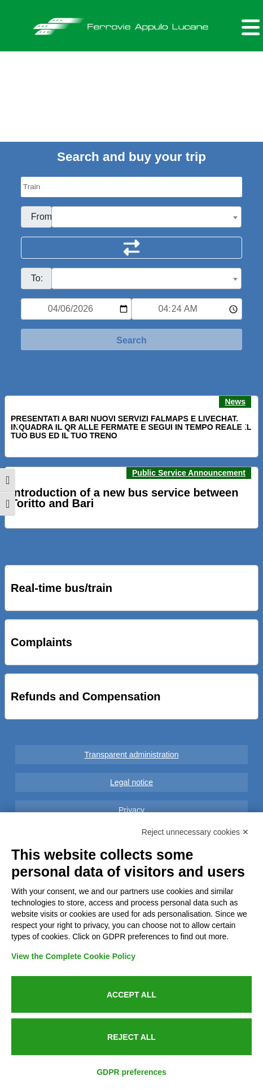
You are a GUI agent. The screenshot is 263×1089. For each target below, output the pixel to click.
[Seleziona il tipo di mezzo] (131, 187)
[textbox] (146, 217)
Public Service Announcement (189, 472)
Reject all (131, 1037)
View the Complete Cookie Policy (73, 956)
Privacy (131, 809)
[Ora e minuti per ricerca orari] (187, 309)
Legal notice (131, 782)
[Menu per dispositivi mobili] (249, 25)
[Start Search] (131, 339)
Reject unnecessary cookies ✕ (195, 832)
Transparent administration (132, 754)
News (235, 401)
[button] (20, 427)
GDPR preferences (131, 1072)
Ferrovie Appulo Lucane (131, 23)
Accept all (131, 994)
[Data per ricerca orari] (76, 309)
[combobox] (146, 217)
